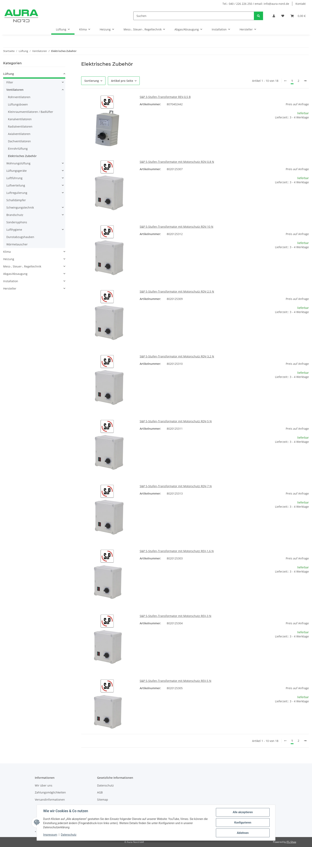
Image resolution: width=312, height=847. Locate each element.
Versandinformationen (50, 799)
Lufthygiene (14, 229)
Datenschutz (68, 834)
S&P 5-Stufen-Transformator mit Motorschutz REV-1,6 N (177, 551)
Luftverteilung (15, 185)
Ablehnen (243, 832)
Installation (10, 281)
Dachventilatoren (19, 141)
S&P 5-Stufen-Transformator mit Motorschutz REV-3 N (175, 616)
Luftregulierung (16, 193)
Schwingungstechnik (20, 207)
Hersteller (9, 288)
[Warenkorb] (298, 16)
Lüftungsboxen (18, 104)
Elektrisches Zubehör (22, 156)
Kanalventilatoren (20, 119)
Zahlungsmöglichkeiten (50, 792)
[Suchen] (193, 16)
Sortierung (91, 81)
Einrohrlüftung (18, 148)
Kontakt (300, 4)
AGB (100, 792)
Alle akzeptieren (243, 812)
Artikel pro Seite (122, 81)
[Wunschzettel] (282, 16)
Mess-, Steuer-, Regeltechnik (22, 266)
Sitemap (102, 799)
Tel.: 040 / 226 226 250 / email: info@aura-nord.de (255, 4)
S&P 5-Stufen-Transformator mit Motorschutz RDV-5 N (176, 421)
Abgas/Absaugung (15, 274)
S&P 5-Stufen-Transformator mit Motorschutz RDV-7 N (176, 486)
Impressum (50, 834)
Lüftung (8, 74)
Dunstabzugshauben (20, 237)
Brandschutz (14, 215)
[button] (273, 16)
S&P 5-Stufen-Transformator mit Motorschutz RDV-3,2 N (177, 356)
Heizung (8, 259)
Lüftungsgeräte (16, 171)
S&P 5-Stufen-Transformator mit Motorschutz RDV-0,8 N (177, 162)
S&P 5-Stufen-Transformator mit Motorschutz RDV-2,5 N (177, 291)
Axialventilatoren (19, 134)
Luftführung (14, 178)
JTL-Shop (291, 842)
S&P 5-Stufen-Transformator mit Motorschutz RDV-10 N (176, 226)
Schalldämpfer (16, 200)
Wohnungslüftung (18, 163)
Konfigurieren (242, 822)
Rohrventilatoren (19, 97)
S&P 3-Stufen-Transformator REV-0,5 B (165, 97)
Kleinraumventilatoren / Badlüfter (30, 112)
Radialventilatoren (20, 126)
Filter (9, 82)
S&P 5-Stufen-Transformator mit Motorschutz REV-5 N (175, 681)
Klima (7, 252)
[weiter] (305, 80)
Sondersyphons (16, 222)
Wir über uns (43, 785)
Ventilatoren (14, 90)
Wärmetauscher (17, 244)
